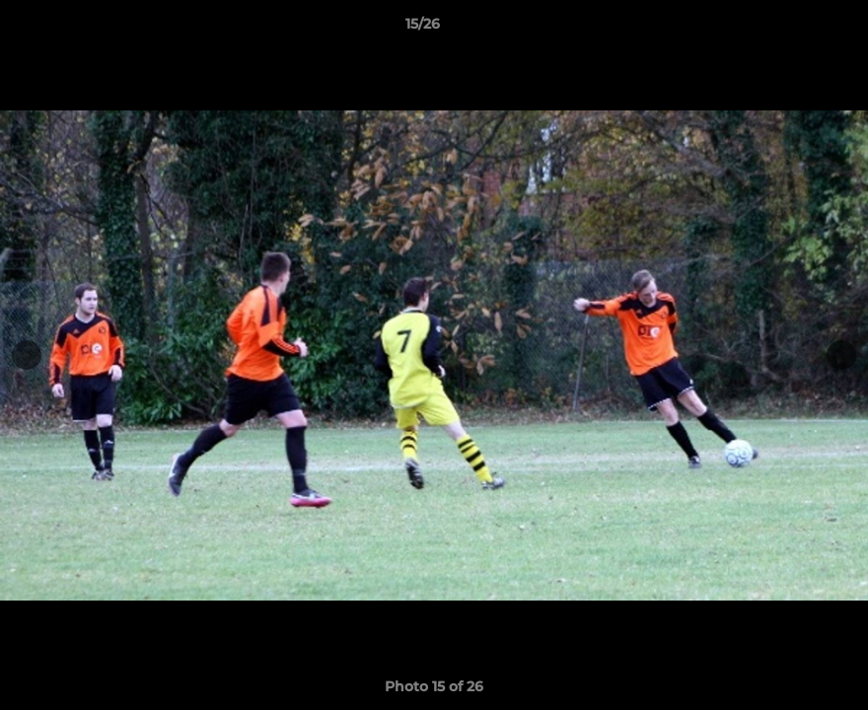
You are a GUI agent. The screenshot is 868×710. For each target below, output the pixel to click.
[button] (785, 28)
